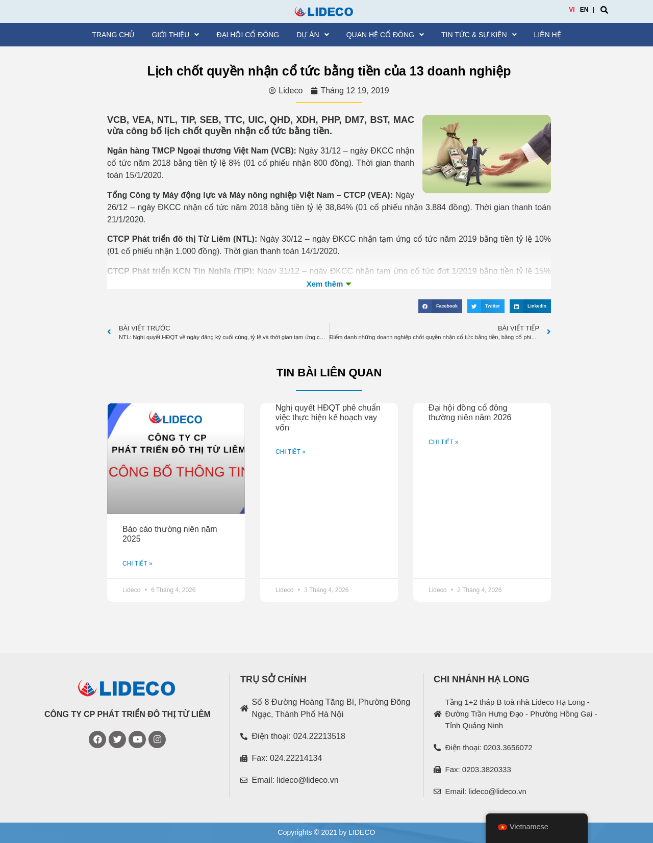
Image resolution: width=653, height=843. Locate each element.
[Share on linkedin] (530, 306)
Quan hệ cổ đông (385, 34)
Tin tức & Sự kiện (479, 34)
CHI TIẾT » (137, 563)
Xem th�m (329, 284)
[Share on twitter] (486, 306)
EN (584, 9)
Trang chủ (113, 35)
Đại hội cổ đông (247, 35)
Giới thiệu (175, 34)
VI (571, 9)
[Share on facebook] (440, 306)
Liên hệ (547, 35)
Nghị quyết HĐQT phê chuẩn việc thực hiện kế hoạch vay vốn (328, 417)
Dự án (312, 34)
